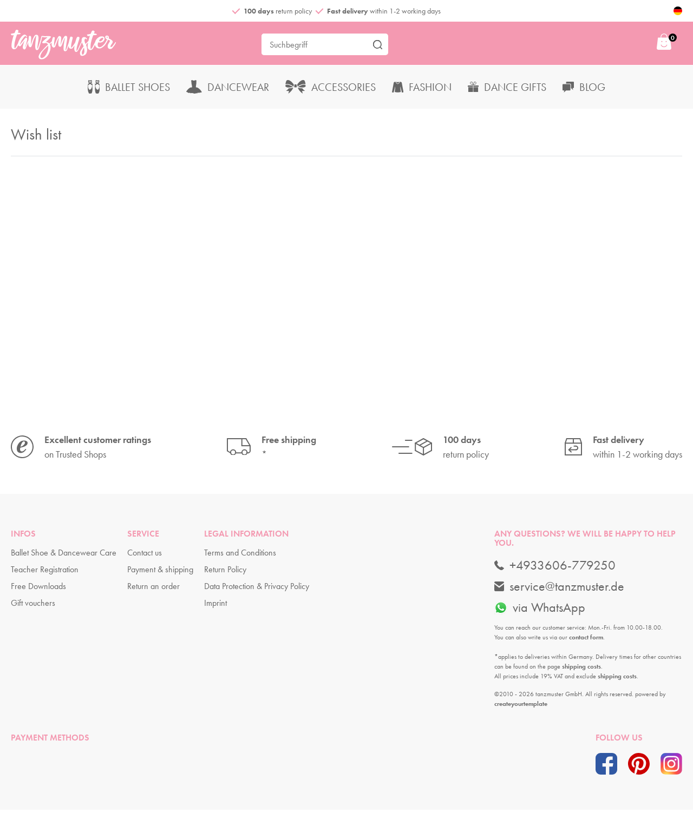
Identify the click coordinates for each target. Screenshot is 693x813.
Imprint (215, 606)
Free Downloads (38, 589)
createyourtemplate (520, 706)
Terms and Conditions (240, 555)
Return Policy (225, 572)
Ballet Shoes (129, 90)
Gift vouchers (33, 606)
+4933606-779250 (555, 567)
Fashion (422, 90)
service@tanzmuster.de (559, 589)
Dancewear (227, 90)
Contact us (144, 555)
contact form (586, 640)
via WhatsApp (539, 610)
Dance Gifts (507, 90)
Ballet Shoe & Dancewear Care (63, 555)
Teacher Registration (45, 572)
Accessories (330, 90)
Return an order (153, 589)
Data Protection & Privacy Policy (256, 589)
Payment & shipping (160, 572)
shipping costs (581, 669)
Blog (584, 90)
